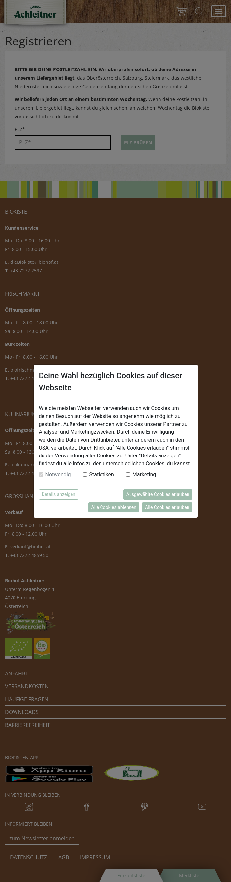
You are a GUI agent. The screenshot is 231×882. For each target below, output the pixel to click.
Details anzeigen (58, 494)
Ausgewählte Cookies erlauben (157, 494)
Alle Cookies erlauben (167, 507)
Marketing (144, 474)
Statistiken (101, 474)
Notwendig (58, 474)
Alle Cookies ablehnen (113, 507)
